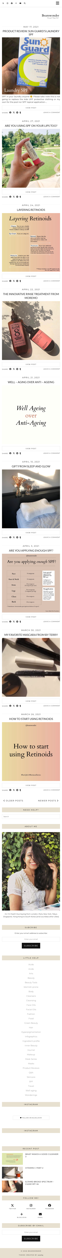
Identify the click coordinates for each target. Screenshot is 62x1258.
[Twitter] (3, 3)
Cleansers (31, 996)
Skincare (31, 1077)
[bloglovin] (21, 1215)
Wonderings (31, 1095)
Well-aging (31, 1090)
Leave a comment (51, 112)
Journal (31, 1050)
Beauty (31, 978)
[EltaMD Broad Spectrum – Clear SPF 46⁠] (12, 1186)
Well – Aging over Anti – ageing (31, 382)
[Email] (20, 3)
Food (31, 1018)
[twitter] (12, 1207)
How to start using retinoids (31, 718)
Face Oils (31, 1005)
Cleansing (31, 1000)
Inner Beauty (31, 1045)
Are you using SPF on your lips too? (31, 125)
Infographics (31, 1036)
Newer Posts (48, 800)
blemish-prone (31, 987)
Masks (31, 1063)
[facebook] (49, 1207)
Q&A (31, 1072)
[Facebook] (12, 3)
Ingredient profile (31, 1041)
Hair (31, 1027)
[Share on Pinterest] (17, 113)
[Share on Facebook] (10, 113)
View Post (31, 108)
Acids (31, 964)
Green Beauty (31, 1023)
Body (31, 991)
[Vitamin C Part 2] (12, 1173)
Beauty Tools (31, 982)
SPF (31, 1081)
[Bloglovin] (16, 3)
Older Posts (13, 800)
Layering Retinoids (31, 209)
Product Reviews (31, 1068)
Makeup (31, 1054)
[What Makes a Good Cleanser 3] (12, 1159)
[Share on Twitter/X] (14, 113)
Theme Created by (31, 1255)
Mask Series (31, 1059)
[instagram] (31, 1207)
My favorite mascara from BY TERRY (31, 634)
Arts (31, 973)
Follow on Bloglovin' (31, 1118)
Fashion (31, 1014)
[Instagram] (7, 3)
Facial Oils (31, 1009)
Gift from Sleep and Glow (31, 466)
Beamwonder (34, 1251)
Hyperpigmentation (31, 1032)
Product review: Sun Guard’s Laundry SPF (31, 32)
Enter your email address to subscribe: (31, 933)
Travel (31, 1086)
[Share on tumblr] (20, 113)
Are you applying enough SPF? (31, 550)
